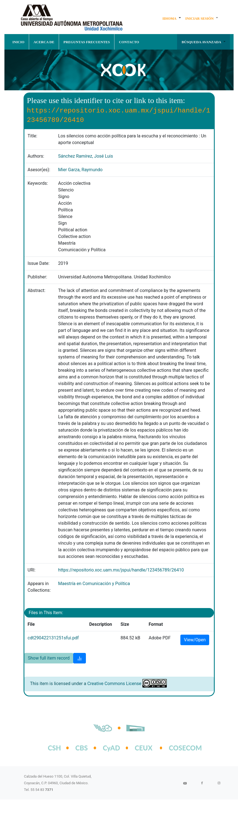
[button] (171, 18)
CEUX (143, 748)
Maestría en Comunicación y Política (94, 583)
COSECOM (179, 748)
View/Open (195, 639)
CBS (81, 748)
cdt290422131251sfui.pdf (53, 637)
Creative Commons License (114, 683)
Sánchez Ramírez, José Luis (85, 156)
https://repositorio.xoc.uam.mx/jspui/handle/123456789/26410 (121, 570)
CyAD (111, 748)
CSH (54, 748)
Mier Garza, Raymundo (80, 169)
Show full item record (49, 658)
